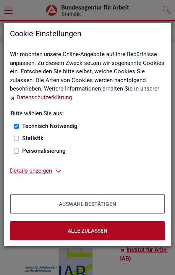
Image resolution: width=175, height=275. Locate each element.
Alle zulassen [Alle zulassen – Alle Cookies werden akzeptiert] (87, 231)
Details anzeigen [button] (31, 170)
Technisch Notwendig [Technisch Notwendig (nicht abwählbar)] (50, 126)
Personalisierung (44, 150)
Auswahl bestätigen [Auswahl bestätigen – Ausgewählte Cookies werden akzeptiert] (87, 204)
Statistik (33, 138)
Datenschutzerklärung (44, 97)
